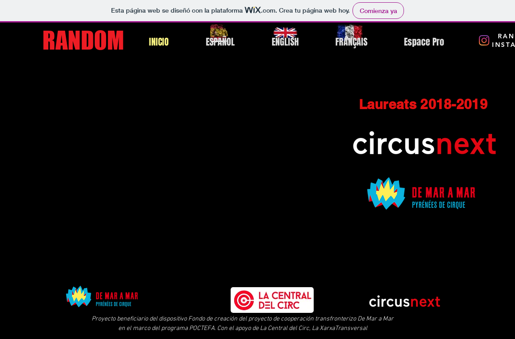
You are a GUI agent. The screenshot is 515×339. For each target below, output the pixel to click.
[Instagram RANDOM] (484, 40)
